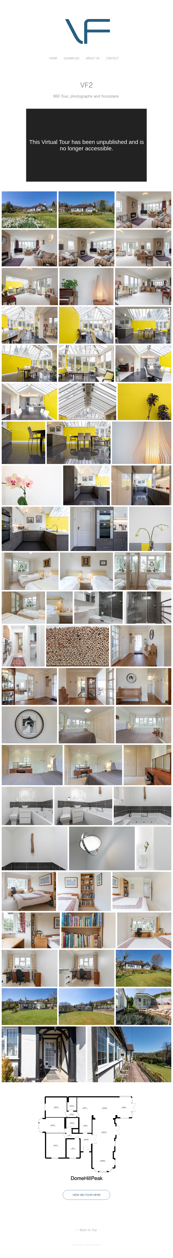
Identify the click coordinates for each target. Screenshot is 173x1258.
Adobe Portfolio (93, 1244)
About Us (93, 58)
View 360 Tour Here (86, 1194)
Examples (71, 58)
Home (53, 58)
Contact (112, 58)
